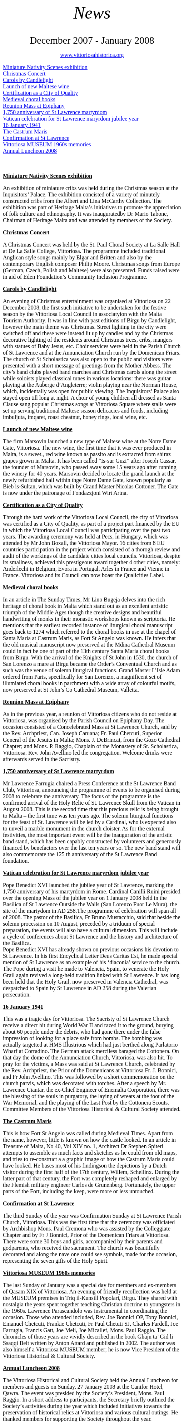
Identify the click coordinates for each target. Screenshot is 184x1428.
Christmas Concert (24, 73)
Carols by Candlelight (28, 80)
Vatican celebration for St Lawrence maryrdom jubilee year (71, 119)
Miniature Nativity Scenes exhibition (45, 67)
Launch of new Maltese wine (36, 86)
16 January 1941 (22, 125)
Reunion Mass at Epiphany (34, 106)
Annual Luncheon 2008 (30, 151)
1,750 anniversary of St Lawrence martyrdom (55, 112)
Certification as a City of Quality (40, 93)
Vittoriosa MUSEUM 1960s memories (47, 144)
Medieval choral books (29, 99)
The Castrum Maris (25, 131)
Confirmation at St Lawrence (36, 138)
